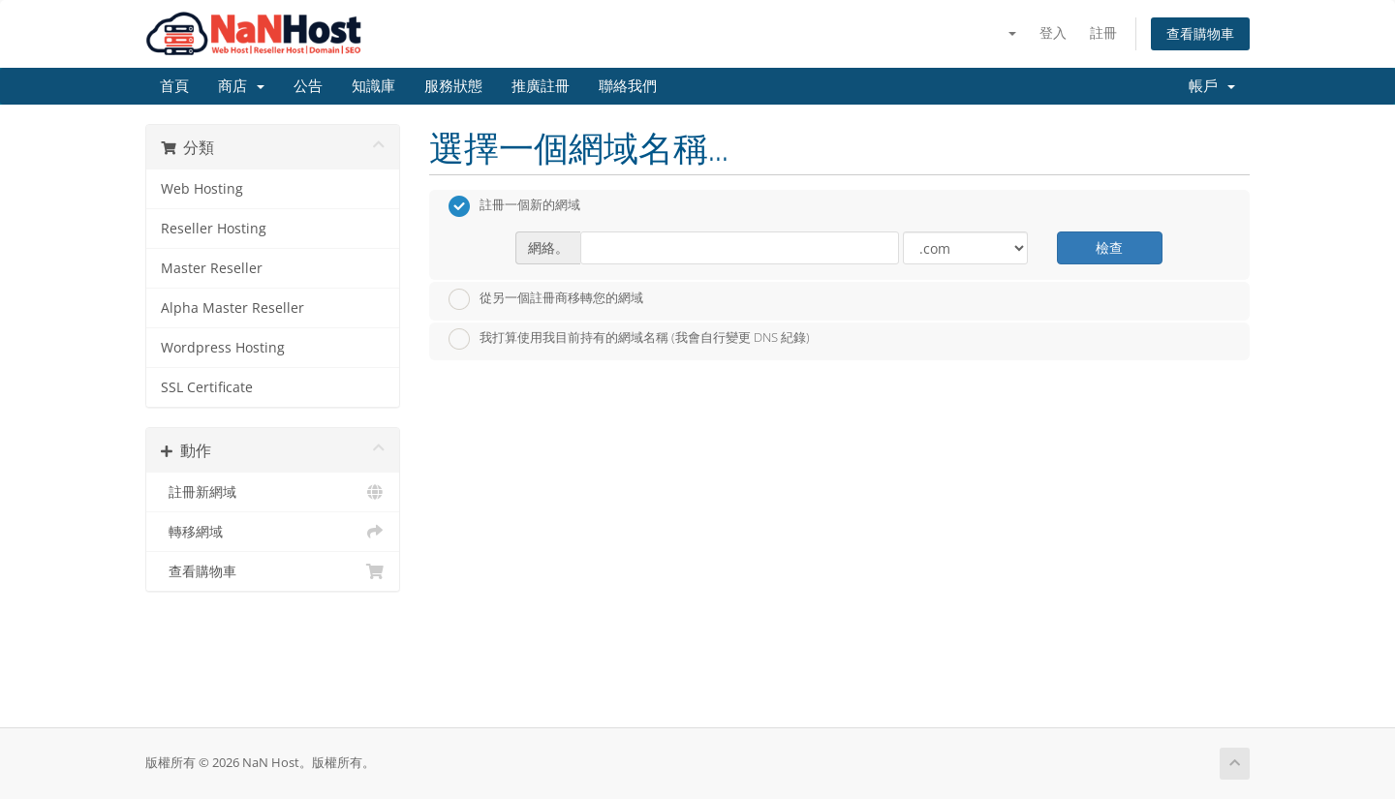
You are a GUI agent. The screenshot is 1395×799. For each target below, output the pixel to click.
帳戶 (1212, 86)
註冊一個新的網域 (514, 206)
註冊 (1103, 32)
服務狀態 (453, 86)
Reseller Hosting (213, 228)
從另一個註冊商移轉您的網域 (546, 299)
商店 (241, 86)
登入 (1053, 32)
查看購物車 (1200, 33)
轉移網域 (273, 531)
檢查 (1109, 247)
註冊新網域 (273, 492)
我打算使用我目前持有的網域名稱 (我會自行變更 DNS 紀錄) (629, 339)
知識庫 (373, 86)
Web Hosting (202, 189)
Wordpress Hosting (223, 347)
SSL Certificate (207, 387)
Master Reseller (212, 268)
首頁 (174, 86)
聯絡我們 (628, 86)
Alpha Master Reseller (232, 308)
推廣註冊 (541, 86)
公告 (308, 86)
